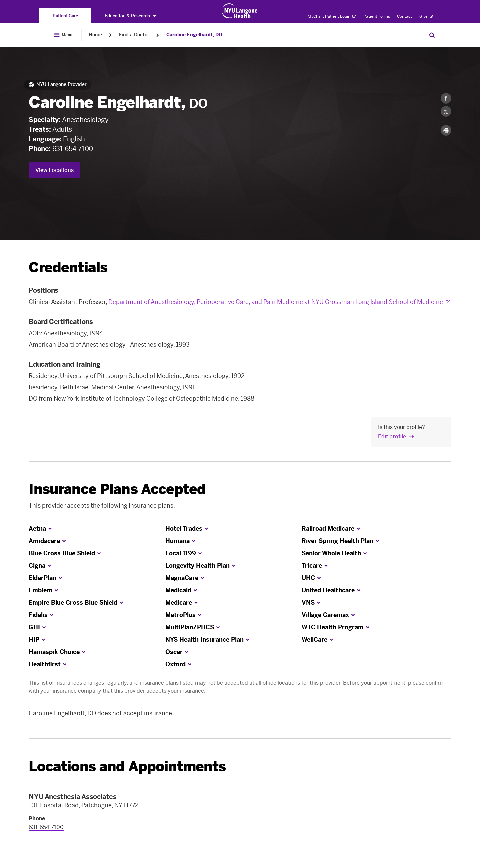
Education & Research (130, 15)
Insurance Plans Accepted (117, 489)
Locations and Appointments (127, 766)
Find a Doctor (134, 35)
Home (95, 35)
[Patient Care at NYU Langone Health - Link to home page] (240, 11)
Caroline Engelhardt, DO (194, 35)
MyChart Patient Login (332, 16)
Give (426, 16)
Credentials (68, 267)
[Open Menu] (63, 35)
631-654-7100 (72, 149)
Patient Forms (376, 16)
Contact (404, 16)
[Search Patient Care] (432, 35)
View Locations (54, 170)
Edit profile (392, 436)
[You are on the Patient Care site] (65, 15)
